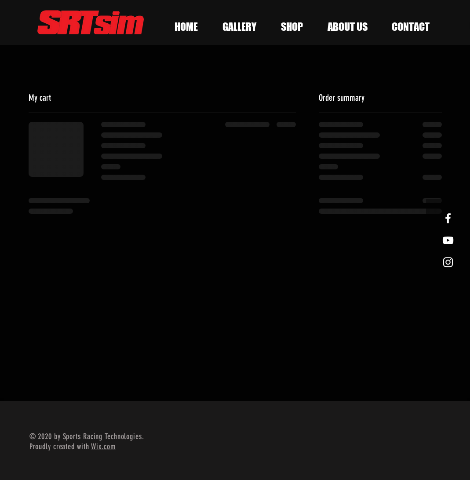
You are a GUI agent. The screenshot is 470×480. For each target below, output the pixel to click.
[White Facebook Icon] (448, 218)
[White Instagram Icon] (448, 262)
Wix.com (103, 446)
